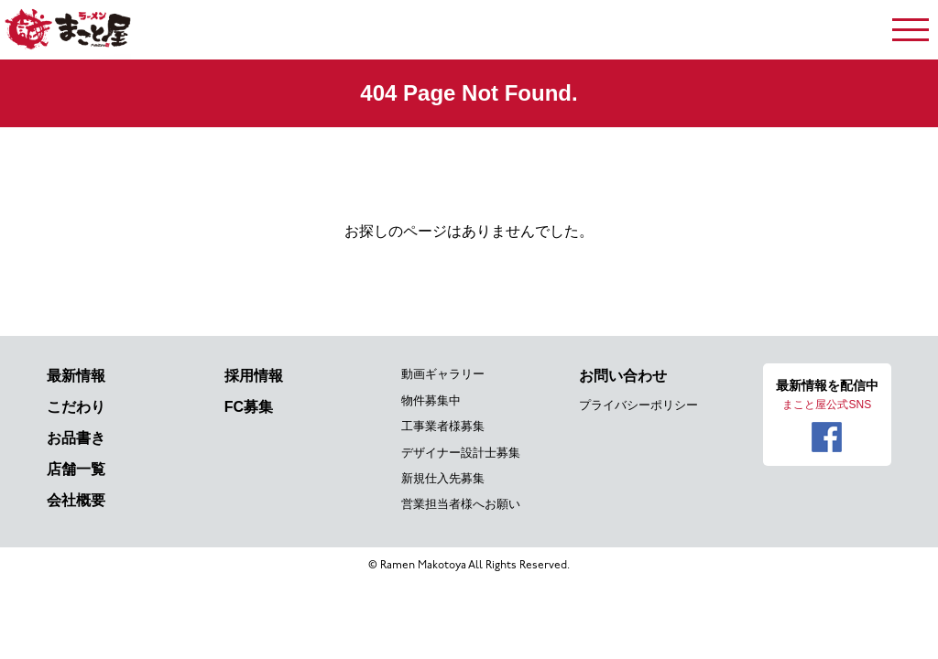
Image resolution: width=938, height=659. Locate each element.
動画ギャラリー (443, 374)
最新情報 (76, 376)
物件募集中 (431, 400)
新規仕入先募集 (443, 478)
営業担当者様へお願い (460, 504)
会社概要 (76, 500)
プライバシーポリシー (638, 405)
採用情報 (253, 376)
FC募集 (248, 407)
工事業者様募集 (443, 426)
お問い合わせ (623, 376)
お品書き (76, 438)
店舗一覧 (76, 469)
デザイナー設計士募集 (460, 452)
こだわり (76, 407)
